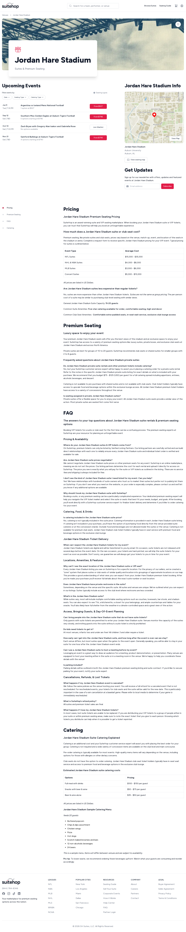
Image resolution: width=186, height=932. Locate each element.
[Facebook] (3, 893)
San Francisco (82, 903)
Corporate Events (111, 893)
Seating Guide (165, 6)
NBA (50, 889)
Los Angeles (81, 889)
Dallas (78, 898)
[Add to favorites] (178, 24)
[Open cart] (176, 6)
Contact (135, 898)
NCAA (51, 912)
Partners (135, 893)
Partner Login (109, 912)
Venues (5, 15)
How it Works (109, 898)
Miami (78, 893)
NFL (50, 884)
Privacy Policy (164, 893)
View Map (176, 138)
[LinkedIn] (19, 893)
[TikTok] (14, 893)
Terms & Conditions (167, 898)
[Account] (182, 6)
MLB (50, 893)
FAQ (105, 907)
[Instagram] (8, 893)
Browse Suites (150, 6)
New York (80, 884)
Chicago (79, 907)
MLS (50, 903)
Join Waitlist (98, 127)
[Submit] (70, 5)
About (134, 884)
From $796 (98, 117)
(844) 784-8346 (10, 888)
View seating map (136, 160)
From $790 (98, 138)
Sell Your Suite (109, 889)
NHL (50, 898)
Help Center (109, 903)
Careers (134, 889)
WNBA (51, 907)
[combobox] (93, 6)
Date (7, 97)
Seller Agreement (166, 889)
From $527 (98, 106)
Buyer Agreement (166, 884)
